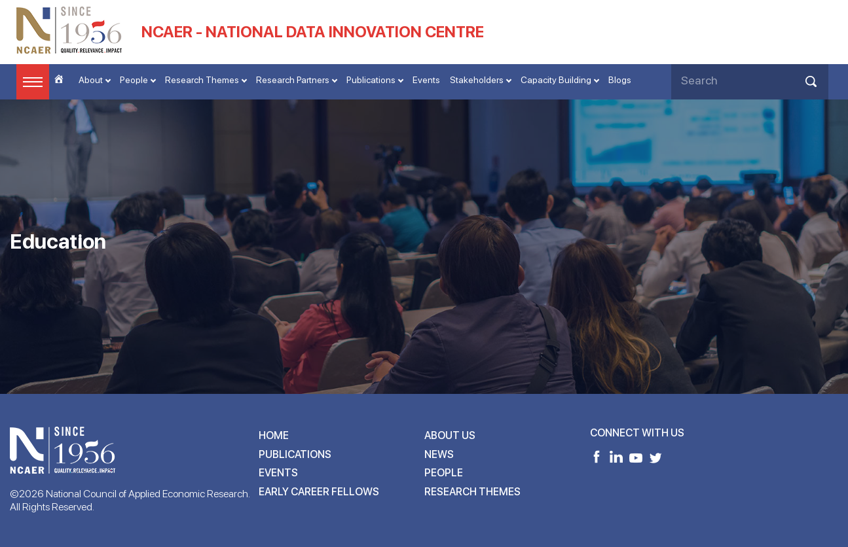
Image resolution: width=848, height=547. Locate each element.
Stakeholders (477, 80)
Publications (371, 80)
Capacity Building (556, 80)
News (439, 454)
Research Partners (292, 80)
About (91, 80)
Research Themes (202, 80)
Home (274, 435)
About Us (449, 435)
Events (426, 80)
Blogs (619, 80)
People (134, 80)
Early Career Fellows (319, 491)
